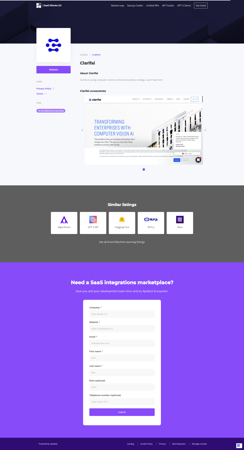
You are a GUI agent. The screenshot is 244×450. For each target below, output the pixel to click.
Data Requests (178, 443)
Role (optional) (97, 380)
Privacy (162, 443)
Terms (41, 93)
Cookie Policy (146, 443)
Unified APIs (152, 5)
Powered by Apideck (48, 443)
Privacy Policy (45, 88)
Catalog (130, 443)
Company (94, 307)
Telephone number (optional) (105, 395)
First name (95, 351)
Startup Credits (135, 5)
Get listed (201, 5)
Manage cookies (199, 443)
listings (84, 54)
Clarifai (96, 54)
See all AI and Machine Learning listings (122, 242)
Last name (95, 365)
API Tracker (168, 5)
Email (92, 336)
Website (53, 69)
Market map (117, 5)
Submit (122, 412)
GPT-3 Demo (184, 5)
